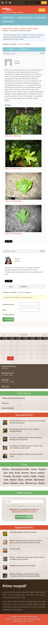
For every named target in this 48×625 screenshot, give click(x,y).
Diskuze (16, 28)
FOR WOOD (5, 379)
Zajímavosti (39, 480)
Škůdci (42, 483)
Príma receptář (7, 9)
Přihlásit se (8, 319)
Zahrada (22, 28)
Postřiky (7, 476)
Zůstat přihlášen (9, 314)
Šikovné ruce (31, 483)
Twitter (10, 3)
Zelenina (14, 483)
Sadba (34, 476)
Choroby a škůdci (32, 28)
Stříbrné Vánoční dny (7, 373)
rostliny (26, 476)
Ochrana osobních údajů (32, 619)
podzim (41, 473)
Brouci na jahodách (8, 408)
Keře (11, 473)
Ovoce (33, 473)
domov (34, 469)
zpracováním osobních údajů (23, 511)
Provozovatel (17, 619)
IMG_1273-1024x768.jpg (13, 201)
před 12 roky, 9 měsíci (16, 39)
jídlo (6, 473)
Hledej (44, 2)
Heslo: (4, 310)
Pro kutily (16, 476)
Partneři (8, 619)
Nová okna (5, 403)
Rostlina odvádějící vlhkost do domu (13, 398)
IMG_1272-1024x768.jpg (13, 168)
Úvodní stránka (7, 28)
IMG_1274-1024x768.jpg (13, 233)
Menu (41, 10)
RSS (3, 3)
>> (44, 335)
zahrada (28, 480)
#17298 (42, 53)
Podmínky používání (19, 621)
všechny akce (5, 386)
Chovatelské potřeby (20, 469)
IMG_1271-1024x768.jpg (13, 136)
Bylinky (5, 469)
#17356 (42, 251)
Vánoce (13, 480)
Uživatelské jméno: (8, 304)
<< (3, 335)
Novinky (25, 473)
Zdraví (6, 483)
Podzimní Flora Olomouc (8, 366)
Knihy (17, 473)
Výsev (21, 480)
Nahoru (31, 621)
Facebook (6, 3)
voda (6, 480)
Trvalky (41, 476)
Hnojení (42, 469)
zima (22, 483)
